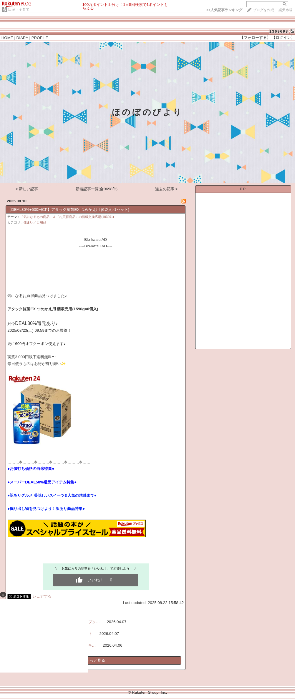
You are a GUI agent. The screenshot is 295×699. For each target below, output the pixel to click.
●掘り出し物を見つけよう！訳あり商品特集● (46, 508)
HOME (7, 38)
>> (224, 10)
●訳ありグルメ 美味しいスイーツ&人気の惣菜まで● (51, 495)
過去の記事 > (166, 189)
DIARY (22, 38)
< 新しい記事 (27, 189)
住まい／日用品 (35, 222)
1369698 (279, 31)
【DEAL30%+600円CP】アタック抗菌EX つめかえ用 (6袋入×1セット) (68, 209)
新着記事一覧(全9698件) (97, 189)
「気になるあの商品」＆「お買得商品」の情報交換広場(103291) (67, 216)
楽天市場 (286, 10)
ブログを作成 (263, 10)
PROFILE (40, 38)
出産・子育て (18, 9)
